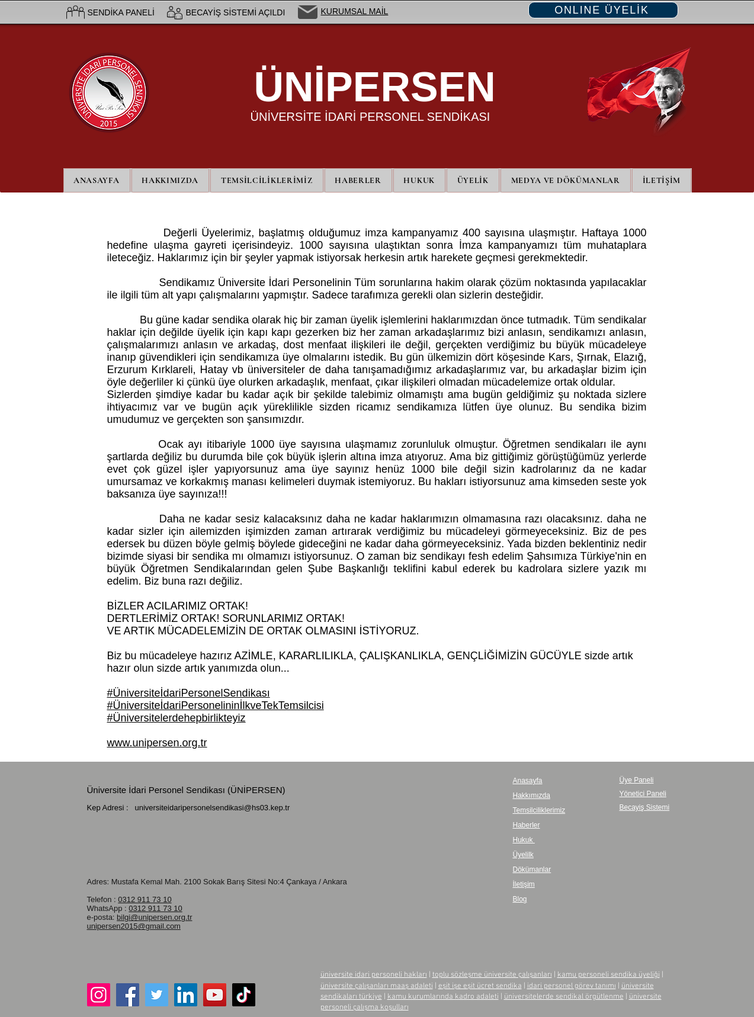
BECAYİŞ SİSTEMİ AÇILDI (235, 12)
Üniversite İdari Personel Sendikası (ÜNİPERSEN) (186, 790)
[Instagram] (98, 994)
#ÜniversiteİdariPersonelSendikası (188, 693)
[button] (473, 180)
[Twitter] (156, 994)
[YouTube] (214, 994)
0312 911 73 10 (144, 899)
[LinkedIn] (185, 994)
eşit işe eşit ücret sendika (480, 986)
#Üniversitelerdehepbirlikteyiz (176, 718)
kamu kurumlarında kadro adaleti (443, 997)
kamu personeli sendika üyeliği (608, 975)
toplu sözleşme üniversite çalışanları (492, 975)
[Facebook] (127, 994)
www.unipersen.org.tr (157, 743)
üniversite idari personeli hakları (373, 975)
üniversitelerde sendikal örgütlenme (564, 997)
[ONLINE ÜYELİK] (603, 10)
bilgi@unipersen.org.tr (154, 917)
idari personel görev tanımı (571, 986)
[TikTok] (243, 994)
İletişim (524, 884)
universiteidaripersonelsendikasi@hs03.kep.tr (212, 807)
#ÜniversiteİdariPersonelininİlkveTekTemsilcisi (215, 705)
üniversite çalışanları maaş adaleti (376, 986)
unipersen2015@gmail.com (134, 926)
